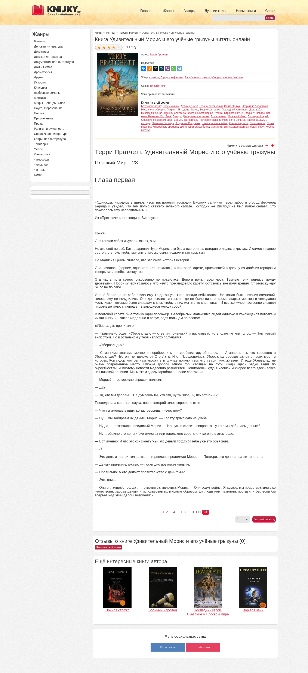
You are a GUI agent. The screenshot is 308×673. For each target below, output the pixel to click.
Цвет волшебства (198, 126)
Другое (38, 77)
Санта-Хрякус (232, 106)
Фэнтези (40, 169)
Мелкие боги (226, 119)
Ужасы (38, 149)
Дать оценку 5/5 (118, 47)
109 (184, 512)
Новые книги (246, 11)
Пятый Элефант (245, 113)
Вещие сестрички (210, 109)
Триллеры (41, 144)
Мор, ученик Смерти (153, 109)
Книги (98, 32)
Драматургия (43, 72)
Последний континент (235, 109)
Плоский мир (158, 85)
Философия (42, 159)
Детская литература (48, 56)
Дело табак (255, 109)
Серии (270, 11)
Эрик (168, 116)
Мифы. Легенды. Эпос (49, 103)
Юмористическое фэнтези (227, 77)
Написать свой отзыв (108, 547)
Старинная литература (50, 139)
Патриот (172, 109)
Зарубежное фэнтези (197, 77)
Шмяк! (183, 126)
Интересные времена (165, 126)
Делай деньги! (189, 106)
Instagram (203, 647)
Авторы (189, 11)
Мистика (40, 98)
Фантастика (42, 154)
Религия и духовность (49, 128)
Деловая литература (48, 46)
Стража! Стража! (224, 113)
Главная (146, 11)
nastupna (205, 512)
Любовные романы (47, 92)
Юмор (38, 175)
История (40, 82)
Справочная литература (51, 133)
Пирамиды (147, 113)
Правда (177, 116)
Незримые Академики (255, 106)
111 (198, 512)
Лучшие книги (216, 11)
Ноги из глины (171, 106)
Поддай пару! (256, 126)
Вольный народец (246, 119)
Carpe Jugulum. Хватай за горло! (174, 113)
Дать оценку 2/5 (104, 47)
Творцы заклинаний (211, 106)
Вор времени (219, 116)
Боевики (40, 41)
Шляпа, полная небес (215, 123)
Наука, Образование (48, 108)
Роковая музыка (238, 123)
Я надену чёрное (188, 109)
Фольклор (41, 164)
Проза (38, 123)
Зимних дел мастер (235, 126)
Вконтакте (167, 647)
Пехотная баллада (163, 123)
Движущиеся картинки (196, 116)
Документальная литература (54, 62)
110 (191, 512)
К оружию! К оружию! (187, 123)
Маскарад (216, 126)
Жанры (168, 11)
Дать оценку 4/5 (114, 47)
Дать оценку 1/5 (99, 47)
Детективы (41, 51)
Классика (40, 87)
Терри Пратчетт (129, 32)
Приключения (43, 118)
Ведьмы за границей (186, 119)
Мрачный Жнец (237, 116)
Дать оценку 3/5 (109, 47)
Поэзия (39, 113)
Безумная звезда (151, 106)
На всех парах (203, 113)
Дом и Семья (43, 67)
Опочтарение (257, 123)
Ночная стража (209, 119)
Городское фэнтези (171, 77)
